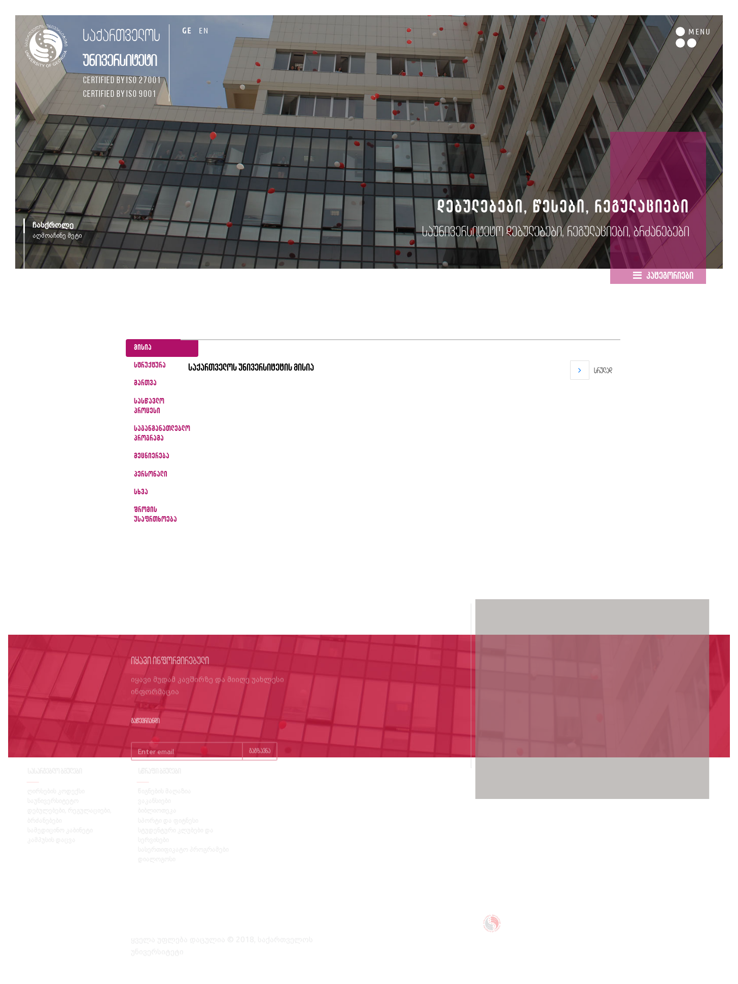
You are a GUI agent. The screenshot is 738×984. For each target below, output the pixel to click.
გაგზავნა (259, 760)
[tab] (162, 348)
